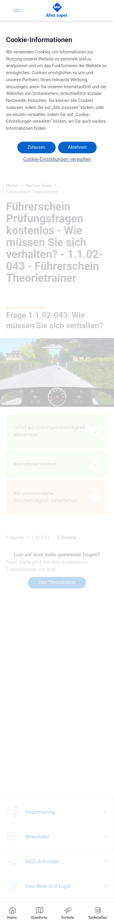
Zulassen (36, 147)
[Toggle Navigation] (18, 10)
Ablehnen (77, 147)
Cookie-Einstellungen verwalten (57, 159)
